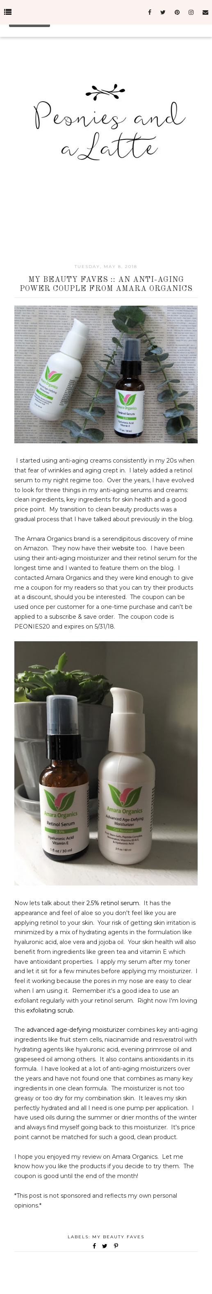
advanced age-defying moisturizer (76, 1029)
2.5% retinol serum (113, 903)
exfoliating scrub (49, 1010)
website (123, 548)
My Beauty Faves (118, 1237)
